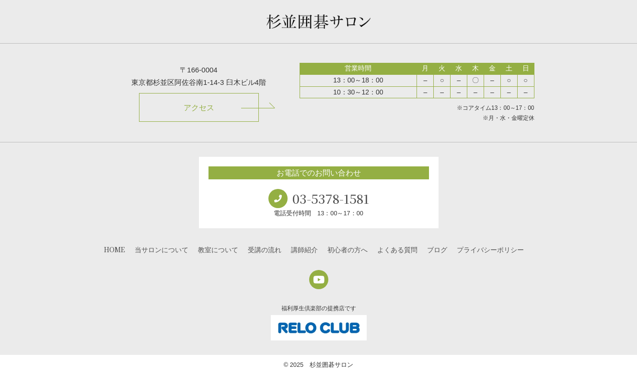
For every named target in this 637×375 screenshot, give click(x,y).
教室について (218, 249)
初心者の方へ (347, 249)
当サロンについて (161, 249)
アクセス (199, 108)
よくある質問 (397, 249)
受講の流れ (264, 249)
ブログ (437, 249)
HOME (114, 249)
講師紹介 (304, 249)
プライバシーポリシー (490, 249)
